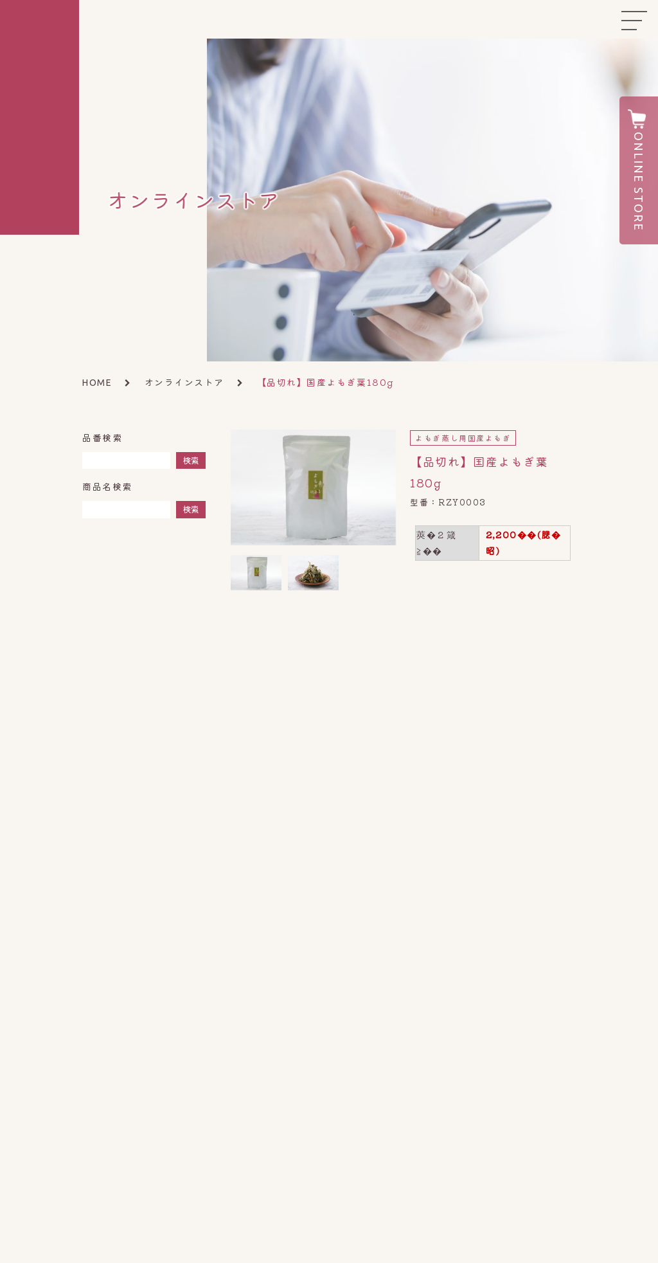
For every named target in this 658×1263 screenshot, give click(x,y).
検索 (190, 460)
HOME (97, 382)
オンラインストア (184, 382)
